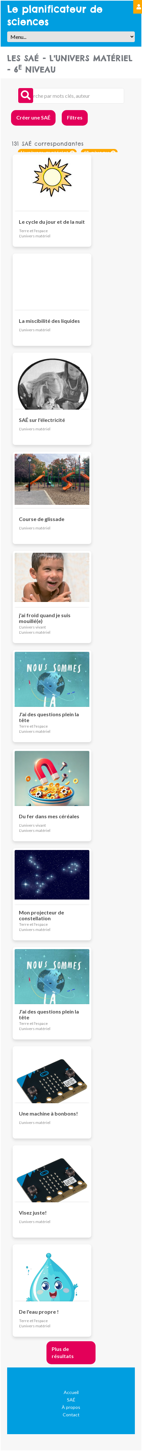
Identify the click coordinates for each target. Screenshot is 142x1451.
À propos (71, 1407)
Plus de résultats (63, 1352)
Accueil (71, 1392)
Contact (71, 1414)
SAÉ (71, 1399)
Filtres (75, 117)
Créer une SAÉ (33, 117)
